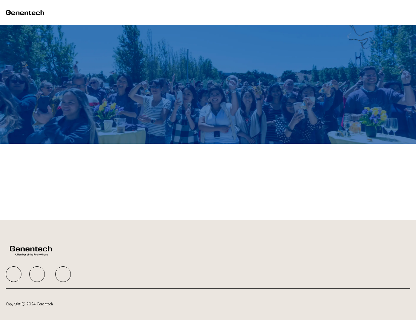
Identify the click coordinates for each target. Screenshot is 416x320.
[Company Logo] (25, 12)
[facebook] (13, 274)
